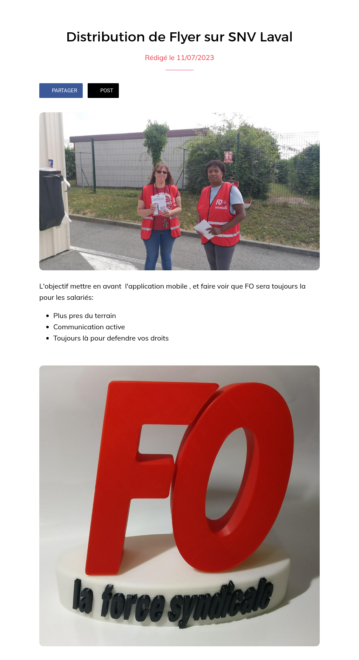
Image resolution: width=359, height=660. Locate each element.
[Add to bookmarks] (311, 91)
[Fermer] (11, 11)
